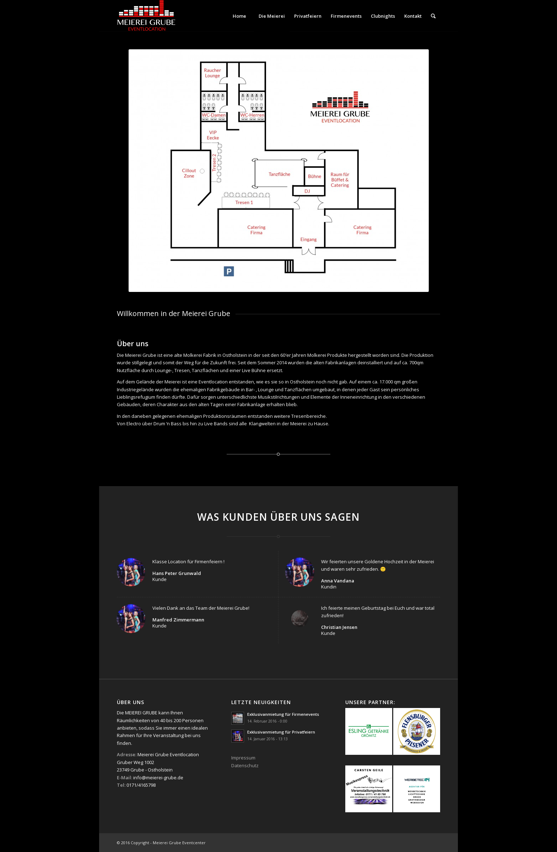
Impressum (243, 757)
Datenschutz (245, 765)
